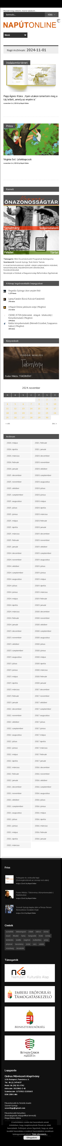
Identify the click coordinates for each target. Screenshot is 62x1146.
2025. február (13, 540)
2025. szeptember (15, 494)
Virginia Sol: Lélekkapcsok (17, 159)
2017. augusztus (42, 715)
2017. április (40, 741)
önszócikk (20, 948)
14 (31, 408)
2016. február (41, 832)
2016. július (40, 800)
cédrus (38, 931)
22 (39, 413)
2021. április (12, 838)
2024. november (14, 559)
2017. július (40, 722)
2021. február (41, 443)
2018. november (42, 618)
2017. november (42, 696)
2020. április (40, 507)
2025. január (12, 546)
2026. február (13, 462)
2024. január (12, 624)
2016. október (41, 780)
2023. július (12, 663)
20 (23, 413)
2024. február (13, 618)
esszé (8, 936)
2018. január (40, 683)
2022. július (12, 741)
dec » (54, 423)
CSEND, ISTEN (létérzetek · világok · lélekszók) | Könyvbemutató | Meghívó (30, 316)
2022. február (13, 774)
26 (15, 417)
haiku (23, 936)
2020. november (42, 462)
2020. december (42, 456)
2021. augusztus (14, 812)
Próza (9, 126)
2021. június (12, 825)
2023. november (14, 637)
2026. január (12, 468)
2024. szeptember (15, 572)
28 (31, 417)
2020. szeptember (43, 475)
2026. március (13, 456)
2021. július (12, 819)
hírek (41, 936)
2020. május (40, 501)
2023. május (12, 676)
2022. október (13, 722)
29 (39, 417)
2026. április (12, 449)
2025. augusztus (14, 501)
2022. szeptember (15, 728)
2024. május (12, 598)
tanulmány (19, 944)
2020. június (40, 494)
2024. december (14, 553)
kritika (47, 936)
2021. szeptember (15, 806)
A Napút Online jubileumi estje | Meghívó (27, 307)
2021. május (12, 832)
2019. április (40, 585)
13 (23, 408)
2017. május (40, 735)
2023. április (12, 683)
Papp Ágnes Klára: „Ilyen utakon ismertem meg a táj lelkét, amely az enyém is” (30, 97)
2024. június (12, 592)
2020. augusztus (42, 481)
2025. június (12, 514)
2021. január (40, 449)
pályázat (9, 944)
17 (55, 408)
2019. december (42, 533)
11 (7, 408)
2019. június (40, 572)
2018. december (42, 611)
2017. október (41, 702)
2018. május (40, 657)
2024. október (13, 566)
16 (47, 408)
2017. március (41, 748)
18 (7, 413)
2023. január (12, 702)
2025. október (13, 488)
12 (15, 408)
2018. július (40, 644)
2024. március (13, 611)
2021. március (13, 845)
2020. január (40, 527)
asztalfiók (9, 931)
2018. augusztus (42, 637)
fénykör (16, 936)
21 (31, 413)
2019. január (40, 605)
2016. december (42, 767)
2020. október (41, 468)
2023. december (14, 631)
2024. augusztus (14, 579)
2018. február (41, 676)
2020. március (41, 514)
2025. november (14, 481)
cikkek (31, 931)
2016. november (42, 774)
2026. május (12, 443)
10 (55, 404)
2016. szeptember (43, 787)
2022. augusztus (14, 735)
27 (23, 417)
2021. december (14, 787)
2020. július (40, 488)
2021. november (14, 793)
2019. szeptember (43, 553)
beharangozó (21, 931)
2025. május (12, 520)
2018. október (41, 624)
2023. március (13, 689)
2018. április (40, 663)
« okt (8, 423)
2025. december (14, 475)
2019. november (42, 540)
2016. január (40, 838)
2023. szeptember (15, 650)
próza (46, 940)
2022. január (12, 780)
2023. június (12, 670)
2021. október (13, 800)
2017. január (40, 761)
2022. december (14, 709)
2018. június (40, 650)
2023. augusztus (14, 657)
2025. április (12, 527)
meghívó (27, 940)
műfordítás (37, 940)
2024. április (12, 605)
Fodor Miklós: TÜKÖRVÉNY (18, 376)
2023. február (13, 696)
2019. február (41, 598)
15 (39, 408)
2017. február (41, 754)
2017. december (42, 689)
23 (47, 413)
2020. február (41, 520)
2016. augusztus (42, 793)
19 (15, 413)
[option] (31, 363)
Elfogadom (32, 1138)
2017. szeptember (43, 709)
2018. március (41, 670)
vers (34, 944)
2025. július (12, 507)
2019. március (41, 592)
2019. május (40, 579)
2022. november (14, 715)
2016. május (40, 812)
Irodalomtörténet (17, 63)
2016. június (40, 806)
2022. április (12, 761)
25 (7, 417)
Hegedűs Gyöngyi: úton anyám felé (24, 290)
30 (47, 417)
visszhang (10, 948)
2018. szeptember (43, 631)
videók (41, 944)
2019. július (40, 566)
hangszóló (32, 936)
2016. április (40, 819)
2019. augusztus (42, 559)
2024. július (12, 585)
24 (55, 413)
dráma (46, 931)
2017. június (40, 728)
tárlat (28, 944)
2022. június (12, 748)
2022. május (12, 754)
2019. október (41, 546)
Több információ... (39, 1134)
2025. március (13, 533)
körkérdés (9, 940)
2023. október (13, 644)
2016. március (41, 825)
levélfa (18, 940)
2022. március (13, 767)
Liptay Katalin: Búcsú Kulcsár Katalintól (26, 298)
